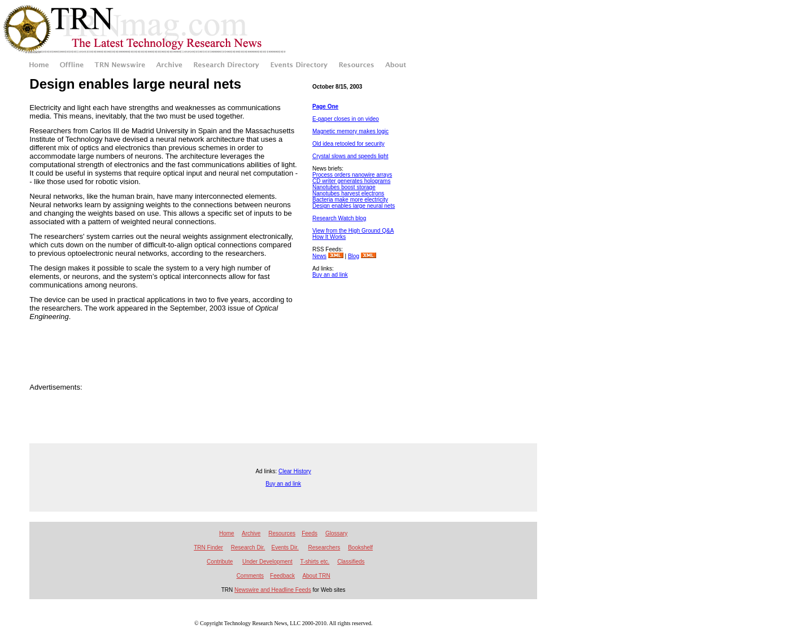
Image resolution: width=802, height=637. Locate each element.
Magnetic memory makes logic (350, 131)
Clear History (294, 471)
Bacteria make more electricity (350, 200)
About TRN (316, 576)
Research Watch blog (339, 218)
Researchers (324, 547)
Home (226, 533)
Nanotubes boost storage (344, 187)
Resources (281, 533)
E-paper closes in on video (345, 119)
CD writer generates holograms (351, 181)
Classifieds (350, 562)
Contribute (220, 562)
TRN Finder (208, 547)
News (319, 256)
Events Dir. (285, 547)
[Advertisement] (363, 332)
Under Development (267, 562)
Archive (251, 533)
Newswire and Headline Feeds (272, 590)
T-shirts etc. (315, 562)
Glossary (336, 533)
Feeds (309, 533)
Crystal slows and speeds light (350, 156)
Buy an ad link (330, 275)
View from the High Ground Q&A (353, 231)
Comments (250, 576)
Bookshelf (360, 547)
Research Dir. (248, 547)
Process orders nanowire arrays (352, 175)
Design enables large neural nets (353, 206)
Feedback (282, 576)
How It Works (329, 237)
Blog (353, 256)
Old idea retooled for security (348, 144)
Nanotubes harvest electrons (348, 193)
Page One (325, 106)
